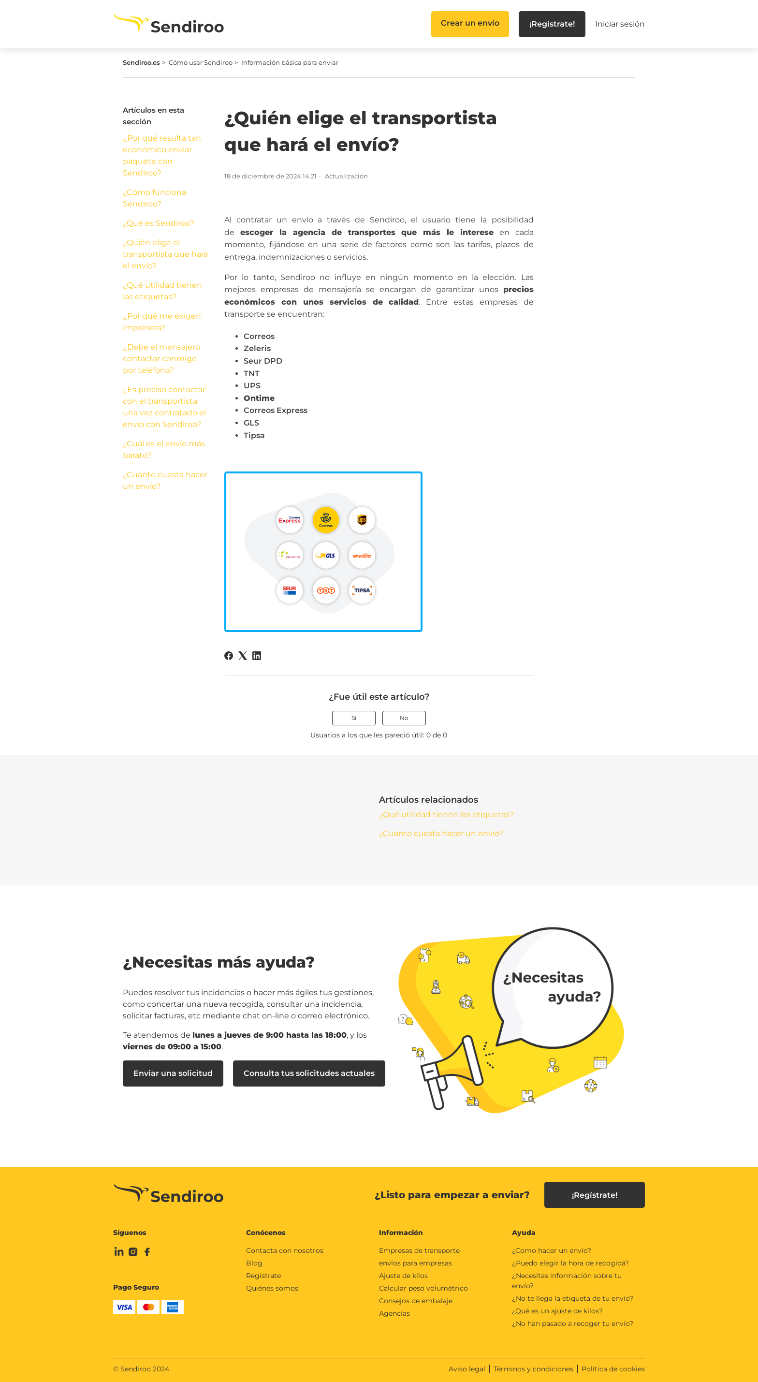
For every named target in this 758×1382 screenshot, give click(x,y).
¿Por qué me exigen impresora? (162, 321)
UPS (252, 385)
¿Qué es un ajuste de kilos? (557, 1311)
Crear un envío (470, 23)
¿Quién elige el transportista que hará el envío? (165, 254)
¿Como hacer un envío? (551, 1250)
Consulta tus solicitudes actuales (309, 1073)
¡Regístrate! (552, 24)
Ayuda (524, 1232)
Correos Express (275, 410)
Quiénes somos (272, 1288)
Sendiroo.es (141, 62)
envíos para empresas (415, 1263)
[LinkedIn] (256, 655)
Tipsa (254, 435)
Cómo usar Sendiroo (201, 62)
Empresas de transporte (419, 1250)
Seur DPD (263, 361)
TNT (252, 373)
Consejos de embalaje (415, 1300)
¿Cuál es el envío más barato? (164, 449)
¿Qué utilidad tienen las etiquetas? (162, 290)
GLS (251, 422)
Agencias (394, 1313)
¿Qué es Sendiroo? (158, 223)
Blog (254, 1263)
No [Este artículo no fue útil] (404, 717)
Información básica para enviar (289, 62)
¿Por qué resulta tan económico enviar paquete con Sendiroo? (162, 155)
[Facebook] (228, 655)
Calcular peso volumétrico (423, 1288)
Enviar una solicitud (173, 1073)
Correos (259, 336)
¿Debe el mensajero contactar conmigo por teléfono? (161, 358)
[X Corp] (242, 655)
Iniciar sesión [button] (620, 24)
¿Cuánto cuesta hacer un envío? (165, 480)
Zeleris (257, 348)
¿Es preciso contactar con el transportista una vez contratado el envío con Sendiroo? (164, 407)
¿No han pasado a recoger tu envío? (572, 1323)
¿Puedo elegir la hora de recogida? (570, 1263)
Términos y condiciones (533, 1369)
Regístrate (263, 1275)
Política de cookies (613, 1369)
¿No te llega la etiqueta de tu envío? (572, 1298)
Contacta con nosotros (284, 1250)
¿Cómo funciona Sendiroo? (154, 198)
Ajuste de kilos (403, 1275)
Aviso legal (467, 1369)
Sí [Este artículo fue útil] (353, 717)
